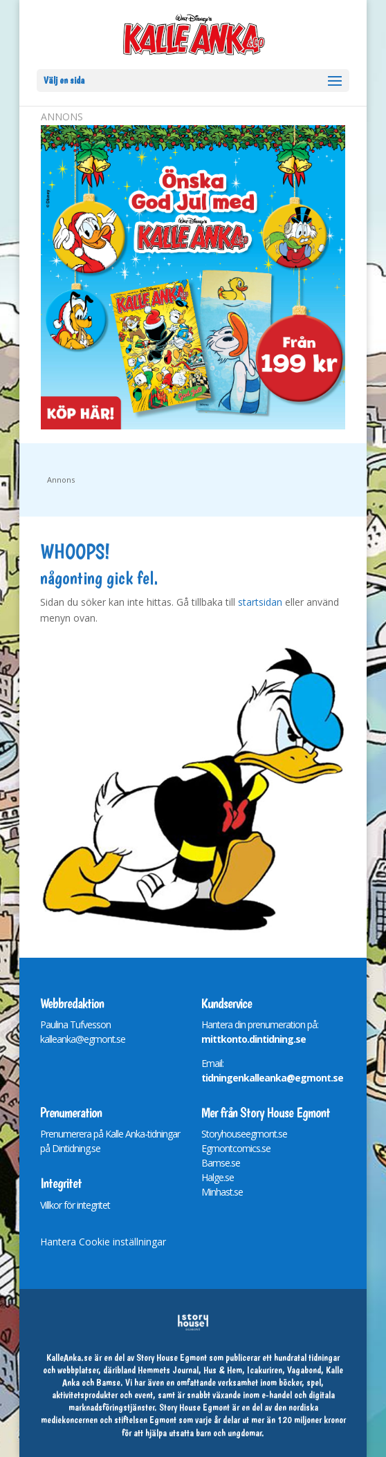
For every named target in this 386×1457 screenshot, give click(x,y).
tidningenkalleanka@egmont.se (272, 1077)
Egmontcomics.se (235, 1148)
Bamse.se (220, 1162)
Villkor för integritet (75, 1205)
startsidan (260, 602)
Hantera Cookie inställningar (103, 1241)
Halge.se (217, 1177)
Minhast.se (222, 1191)
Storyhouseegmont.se (244, 1133)
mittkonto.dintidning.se (253, 1039)
